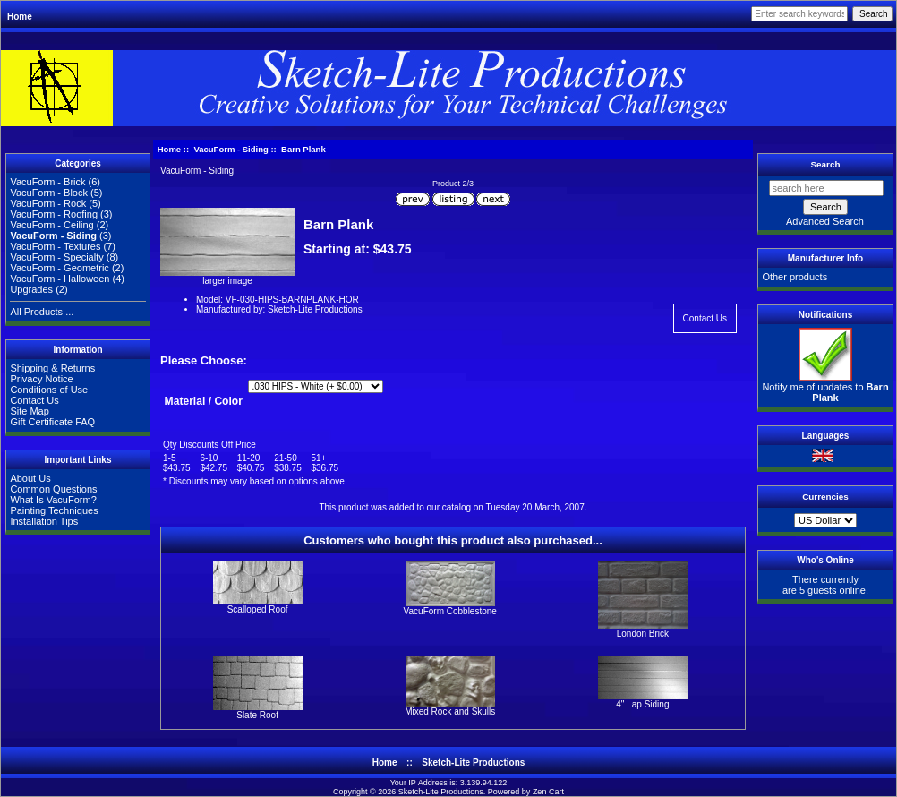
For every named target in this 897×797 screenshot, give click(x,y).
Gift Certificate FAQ (52, 421)
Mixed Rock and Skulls (450, 711)
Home (19, 16)
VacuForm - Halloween (59, 278)
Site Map (29, 411)
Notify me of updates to (825, 388)
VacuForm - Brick (47, 181)
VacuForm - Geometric (59, 267)
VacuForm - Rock (48, 203)
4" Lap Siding (642, 704)
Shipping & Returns (52, 368)
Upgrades (31, 289)
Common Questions (53, 489)
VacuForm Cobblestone (450, 611)
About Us (30, 478)
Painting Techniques (54, 510)
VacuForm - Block (49, 192)
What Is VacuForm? (53, 499)
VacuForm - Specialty (56, 257)
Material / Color (204, 401)
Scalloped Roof (257, 609)
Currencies (825, 496)
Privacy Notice (41, 378)
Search (826, 164)
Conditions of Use (49, 389)
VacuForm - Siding (230, 149)
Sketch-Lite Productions (473, 762)
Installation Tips (44, 521)
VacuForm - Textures (55, 246)
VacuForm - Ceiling (51, 224)
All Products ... (41, 311)
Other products (794, 276)
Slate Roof (257, 715)
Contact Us (34, 400)
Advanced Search (825, 221)
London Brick (643, 633)
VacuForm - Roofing (54, 214)
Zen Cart (548, 791)
